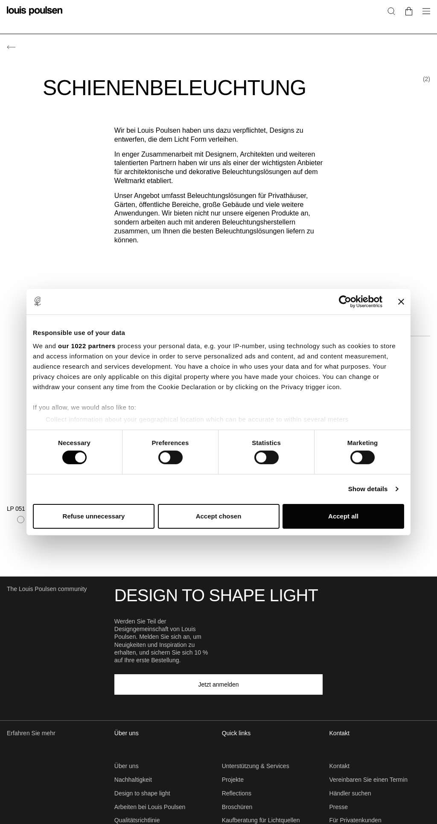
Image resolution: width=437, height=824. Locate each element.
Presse (338, 807)
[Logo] (34, 16)
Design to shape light (142, 793)
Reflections (236, 793)
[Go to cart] (408, 10)
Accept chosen (219, 516)
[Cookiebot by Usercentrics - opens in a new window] (345, 301)
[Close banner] (401, 301)
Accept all (343, 516)
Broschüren (237, 807)
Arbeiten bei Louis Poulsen (150, 807)
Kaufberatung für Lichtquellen (261, 820)
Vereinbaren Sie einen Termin (368, 779)
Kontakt (339, 766)
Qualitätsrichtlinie (137, 820)
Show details (368, 488)
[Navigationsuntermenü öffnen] (423, 16)
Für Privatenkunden (355, 820)
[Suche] (391, 10)
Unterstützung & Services (255, 766)
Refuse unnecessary (94, 516)
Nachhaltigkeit (133, 779)
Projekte (233, 779)
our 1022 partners (86, 345)
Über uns (126, 766)
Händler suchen (350, 793)
